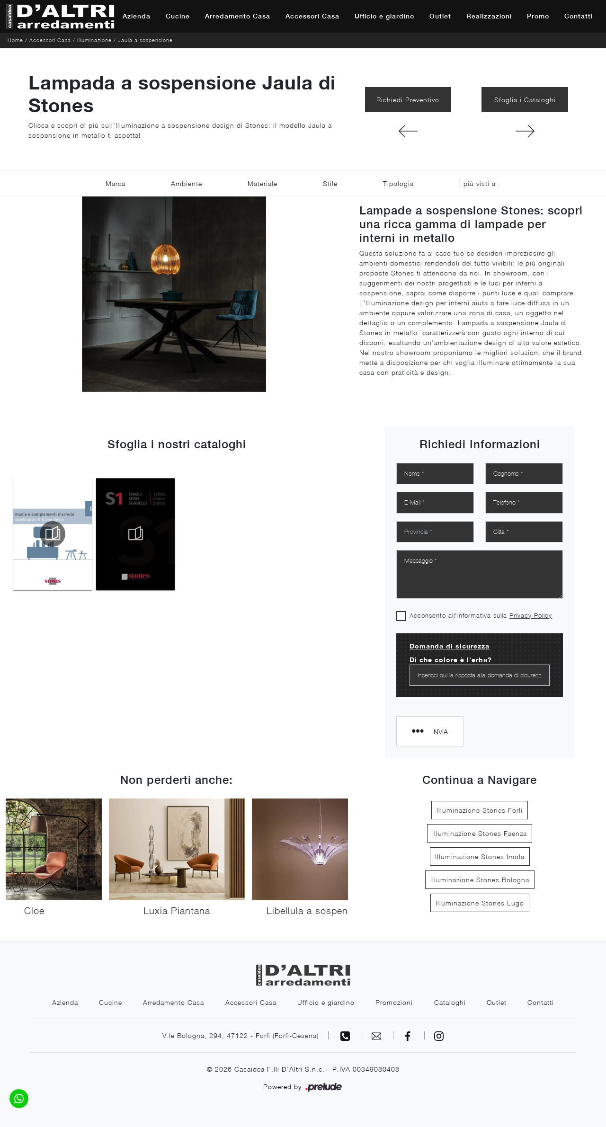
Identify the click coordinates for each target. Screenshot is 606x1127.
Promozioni (394, 1002)
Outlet (440, 16)
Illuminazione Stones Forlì (480, 810)
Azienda (137, 16)
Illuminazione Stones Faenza (479, 833)
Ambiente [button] (186, 183)
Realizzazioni (489, 16)
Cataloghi (450, 1002)
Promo (538, 16)
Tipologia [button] (398, 183)
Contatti (578, 16)
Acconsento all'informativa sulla (481, 615)
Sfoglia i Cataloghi (525, 100)
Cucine (178, 16)
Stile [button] (330, 183)
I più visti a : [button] (479, 183)
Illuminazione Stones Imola (480, 856)
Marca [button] (115, 183)
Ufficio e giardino (384, 16)
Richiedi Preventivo (407, 100)
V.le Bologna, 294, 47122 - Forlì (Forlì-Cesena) (240, 1035)
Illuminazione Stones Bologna (479, 880)
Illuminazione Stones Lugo (480, 903)
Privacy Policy (530, 615)
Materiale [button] (262, 183)
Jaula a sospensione (145, 40)
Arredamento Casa (237, 16)
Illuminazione (94, 40)
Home (15, 40)
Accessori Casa (312, 16)
